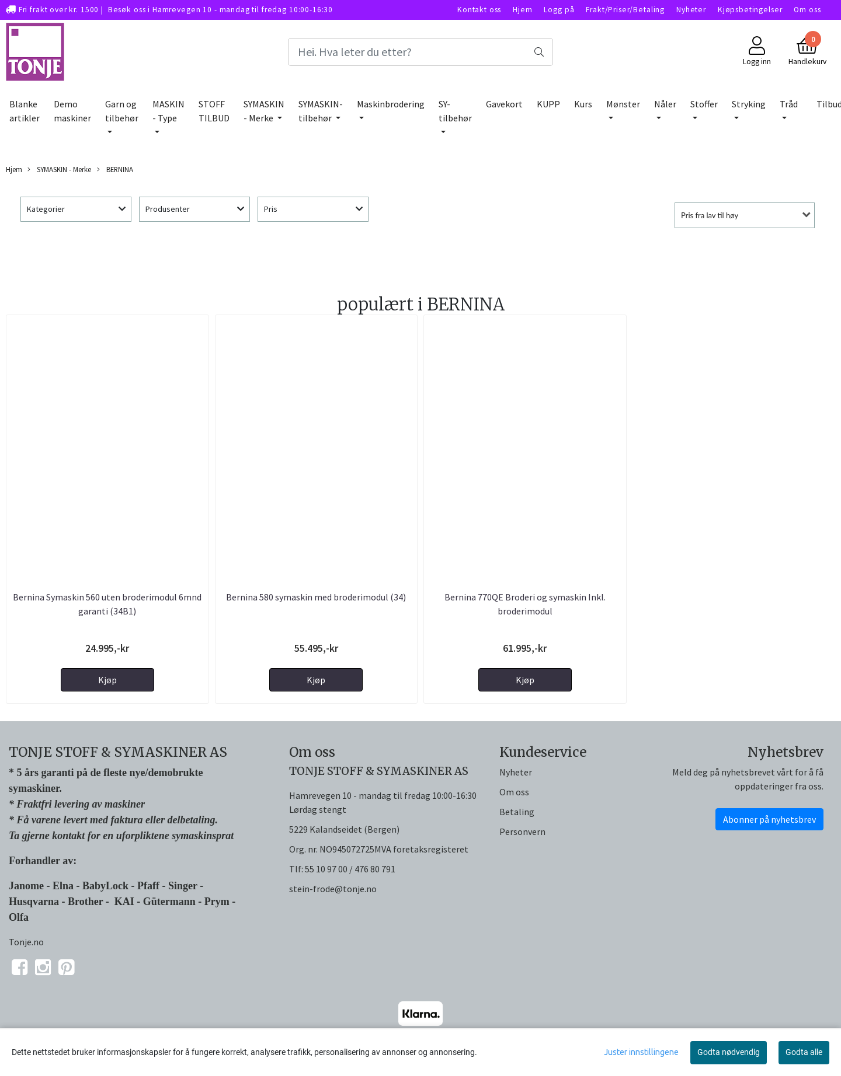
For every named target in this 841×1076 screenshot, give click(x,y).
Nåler (665, 104)
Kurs (583, 104)
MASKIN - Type (168, 111)
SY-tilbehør (455, 111)
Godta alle (804, 1052)
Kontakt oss (479, 10)
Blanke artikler (24, 111)
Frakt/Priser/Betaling (625, 10)
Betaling (516, 812)
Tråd (789, 104)
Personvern (522, 831)
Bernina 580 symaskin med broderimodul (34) (316, 597)
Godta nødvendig (728, 1052)
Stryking (749, 104)
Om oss (807, 10)
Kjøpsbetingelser (750, 10)
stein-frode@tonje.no (333, 889)
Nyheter (691, 10)
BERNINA (115, 169)
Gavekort (504, 104)
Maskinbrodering (391, 104)
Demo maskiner (72, 111)
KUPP (548, 104)
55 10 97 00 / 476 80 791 (350, 869)
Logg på (559, 10)
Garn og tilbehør (121, 111)
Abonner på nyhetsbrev (769, 819)
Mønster (623, 104)
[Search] (420, 52)
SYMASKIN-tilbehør (320, 111)
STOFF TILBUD (214, 111)
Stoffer (704, 104)
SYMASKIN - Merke (264, 111)
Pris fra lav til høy (709, 215)
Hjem (522, 10)
